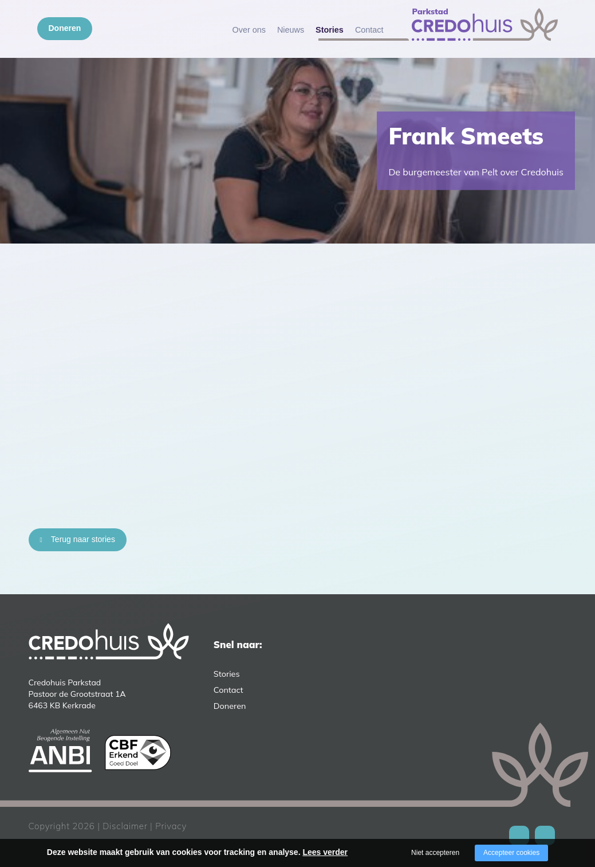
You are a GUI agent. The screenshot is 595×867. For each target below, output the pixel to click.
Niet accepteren (435, 853)
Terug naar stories (83, 539)
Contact (369, 29)
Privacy (171, 826)
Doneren (65, 28)
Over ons (249, 29)
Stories (330, 29)
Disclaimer (125, 826)
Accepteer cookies (511, 853)
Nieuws (290, 29)
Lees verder (325, 852)
